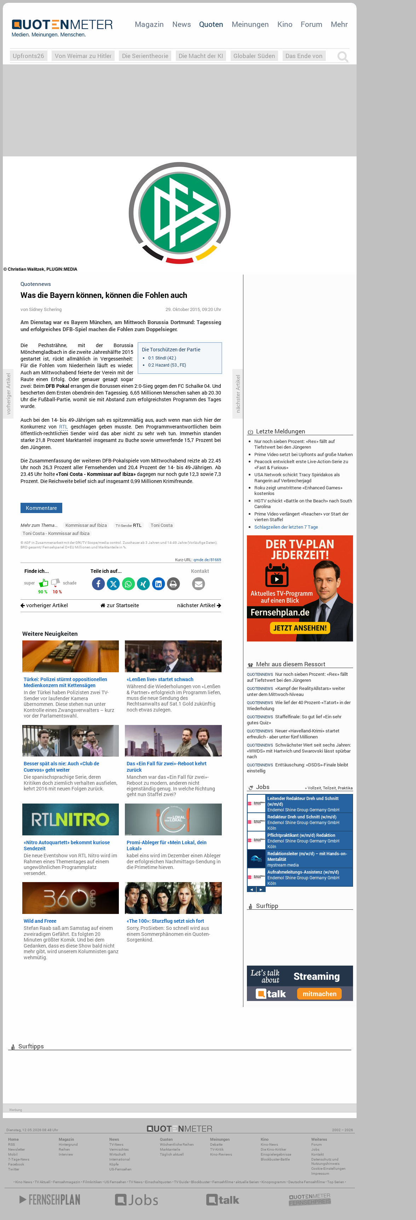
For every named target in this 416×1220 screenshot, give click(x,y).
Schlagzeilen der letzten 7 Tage (286, 527)
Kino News (23, 1182)
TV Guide (181, 1182)
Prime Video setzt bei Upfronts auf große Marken (303, 454)
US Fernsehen (115, 1182)
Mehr (339, 24)
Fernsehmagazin (66, 1182)
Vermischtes (119, 1149)
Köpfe (114, 1164)
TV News (136, 1182)
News (181, 24)
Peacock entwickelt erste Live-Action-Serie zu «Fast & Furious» (301, 464)
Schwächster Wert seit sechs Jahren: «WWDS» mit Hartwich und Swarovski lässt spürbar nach (299, 750)
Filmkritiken (92, 1182)
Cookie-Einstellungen (328, 1168)
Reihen (64, 1149)
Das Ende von (304, 56)
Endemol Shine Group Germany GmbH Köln (294, 803)
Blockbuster (200, 1182)
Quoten (211, 24)
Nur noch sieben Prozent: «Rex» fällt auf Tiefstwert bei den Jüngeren (294, 444)
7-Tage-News (18, 1159)
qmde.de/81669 (207, 559)
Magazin (149, 24)
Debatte (216, 1144)
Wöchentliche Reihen (177, 1144)
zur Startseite (119, 605)
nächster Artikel (199, 605)
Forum (311, 24)
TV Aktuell (43, 1182)
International (119, 1159)
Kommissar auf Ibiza (86, 525)
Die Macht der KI (201, 56)
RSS (11, 1144)
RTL (63, 427)
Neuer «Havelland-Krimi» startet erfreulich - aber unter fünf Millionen (293, 734)
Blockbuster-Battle (275, 1159)
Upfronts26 (28, 56)
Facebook (16, 1164)
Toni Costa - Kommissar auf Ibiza (56, 533)
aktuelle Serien (247, 1182)
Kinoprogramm (273, 1182)
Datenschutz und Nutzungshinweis (325, 1161)
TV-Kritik (217, 1149)
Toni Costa (162, 525)
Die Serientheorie (145, 56)
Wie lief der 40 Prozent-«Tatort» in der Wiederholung (299, 705)
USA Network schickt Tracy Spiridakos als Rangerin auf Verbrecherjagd (297, 477)
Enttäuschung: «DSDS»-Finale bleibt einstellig (297, 767)
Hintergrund (68, 1144)
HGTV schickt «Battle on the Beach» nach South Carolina (303, 503)
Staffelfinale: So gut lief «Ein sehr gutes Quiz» (294, 719)
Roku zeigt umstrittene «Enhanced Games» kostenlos (298, 490)
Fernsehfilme (222, 1182)
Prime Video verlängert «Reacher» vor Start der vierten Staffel (301, 517)
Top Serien (335, 1182)
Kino (285, 24)
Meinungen (250, 24)
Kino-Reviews (221, 1154)
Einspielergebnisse (276, 1154)
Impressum (320, 1173)
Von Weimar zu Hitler (83, 56)
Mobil (13, 1154)
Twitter (13, 1169)
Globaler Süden (254, 56)
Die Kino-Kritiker (273, 1149)
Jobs (315, 1149)
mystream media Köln (297, 859)
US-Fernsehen (120, 1169)
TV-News (116, 1144)
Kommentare (41, 507)
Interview (66, 1154)
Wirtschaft (117, 1154)
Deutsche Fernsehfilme (306, 1182)
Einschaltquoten (158, 1182)
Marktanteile (170, 1149)
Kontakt (317, 1154)
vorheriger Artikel (44, 605)
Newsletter (16, 1149)
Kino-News (269, 1144)
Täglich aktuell (172, 1154)
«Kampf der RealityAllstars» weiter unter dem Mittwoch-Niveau (296, 691)
